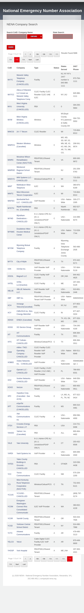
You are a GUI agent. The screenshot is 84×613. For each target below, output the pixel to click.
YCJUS (10, 495)
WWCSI (11, 132)
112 (10, 59)
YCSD (10, 526)
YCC (9, 474)
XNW (10, 352)
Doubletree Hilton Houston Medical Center (23, 232)
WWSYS (11, 179)
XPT (9, 406)
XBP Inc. (20, 298)
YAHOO (11, 433)
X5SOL (10, 276)
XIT (9, 335)
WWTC (10, 194)
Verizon (20, 387)
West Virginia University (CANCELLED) (23, 106)
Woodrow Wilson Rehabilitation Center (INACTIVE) (24, 160)
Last (37, 59)
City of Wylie (22, 262)
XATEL (10, 283)
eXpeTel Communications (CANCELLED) (23, 406)
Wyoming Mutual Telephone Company (23, 248)
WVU (10, 107)
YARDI (10, 453)
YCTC (10, 533)
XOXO (10, 387)
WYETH (11, 208)
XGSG (10, 327)
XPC (9, 396)
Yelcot (19, 542)
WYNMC (11, 232)
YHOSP (11, 551)
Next (30, 59)
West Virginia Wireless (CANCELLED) (23, 120)
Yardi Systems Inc (24, 453)
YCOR (10, 518)
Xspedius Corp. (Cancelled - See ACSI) (23, 396)
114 (23, 59)
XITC (10, 342)
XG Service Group (24, 327)
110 (50, 54)
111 (57, 54)
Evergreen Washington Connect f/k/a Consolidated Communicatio (22, 507)
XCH (9, 305)
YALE (10, 443)
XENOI (10, 320)
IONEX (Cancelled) (24, 320)
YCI (9, 484)
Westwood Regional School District (23, 170)
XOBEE (11, 362)
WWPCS (11, 145)
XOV (9, 380)
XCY (9, 313)
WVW (10, 120)
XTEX (10, 426)
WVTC (10, 80)
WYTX (10, 262)
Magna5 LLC (22, 276)
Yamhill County (23, 518)
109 (44, 54)
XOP (9, 371)
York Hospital (22, 551)
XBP (9, 298)
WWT (10, 186)
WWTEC (11, 201)
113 (17, 59)
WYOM (10, 248)
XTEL (10, 417)
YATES (10, 464)
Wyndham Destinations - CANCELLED (22, 218)
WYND (10, 218)
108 (37, 54)
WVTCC (11, 95)
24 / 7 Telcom (22, 132)
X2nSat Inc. (21, 269)
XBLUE (10, 291)
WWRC (11, 160)
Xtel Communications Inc (23, 417)
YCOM (10, 507)
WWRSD (11, 170)
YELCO (11, 542)
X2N (9, 269)
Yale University (22, 443)
